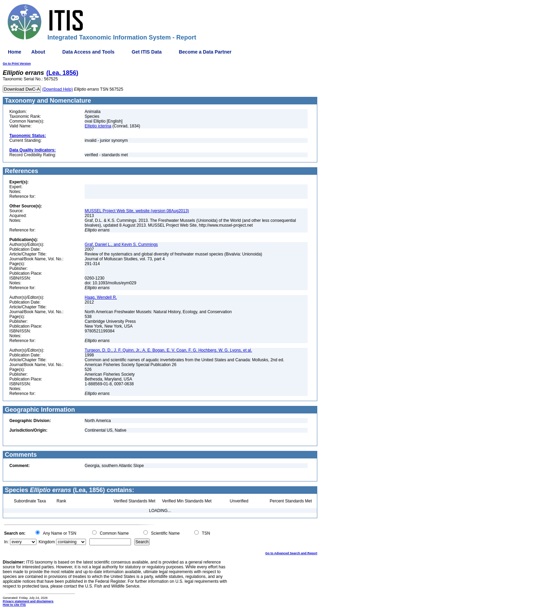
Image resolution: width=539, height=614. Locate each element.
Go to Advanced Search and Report (291, 553)
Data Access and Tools (88, 52)
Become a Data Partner (205, 52)
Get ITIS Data (147, 52)
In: (6, 541)
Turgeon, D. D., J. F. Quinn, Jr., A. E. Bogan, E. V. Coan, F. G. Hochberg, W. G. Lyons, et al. (168, 350)
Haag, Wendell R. (101, 297)
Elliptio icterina (98, 126)
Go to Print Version (17, 63)
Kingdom (46, 541)
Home (14, 52)
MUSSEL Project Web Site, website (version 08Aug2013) (137, 210)
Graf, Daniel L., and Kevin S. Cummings (121, 244)
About (38, 52)
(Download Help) (57, 89)
